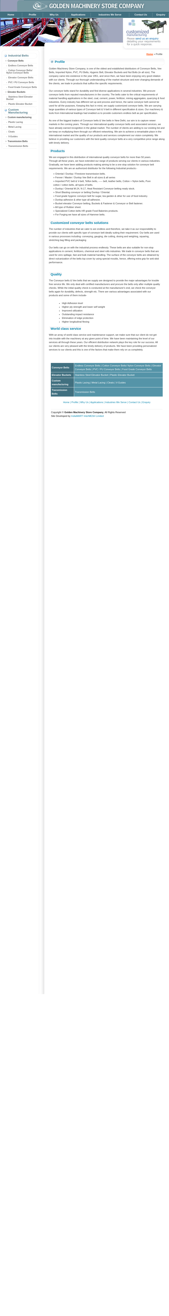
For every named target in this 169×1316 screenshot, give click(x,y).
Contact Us (140, 14)
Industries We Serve (110, 14)
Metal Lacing (15, 127)
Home (11, 14)
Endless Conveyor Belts (20, 65)
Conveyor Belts (15, 61)
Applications (78, 14)
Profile (32, 14)
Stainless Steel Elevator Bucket (91, 375)
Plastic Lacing (15, 122)
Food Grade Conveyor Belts (22, 87)
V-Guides (13, 136)
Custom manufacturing (19, 117)
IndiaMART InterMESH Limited (87, 416)
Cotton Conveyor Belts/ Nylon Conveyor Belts (19, 71)
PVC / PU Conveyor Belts (21, 82)
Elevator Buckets (16, 92)
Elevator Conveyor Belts (20, 77)
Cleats (11, 132)
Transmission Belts (17, 141)
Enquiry (160, 14)
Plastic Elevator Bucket (20, 104)
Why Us (54, 14)
